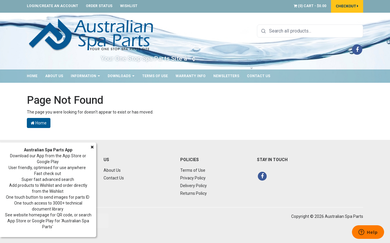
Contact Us (258, 76)
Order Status (99, 6)
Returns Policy (193, 193)
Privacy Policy (193, 178)
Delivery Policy (193, 185)
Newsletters (226, 76)
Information (85, 76)
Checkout (347, 6)
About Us (54, 76)
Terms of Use (155, 76)
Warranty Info (191, 76)
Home (32, 76)
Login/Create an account (52, 6)
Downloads (121, 76)
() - (310, 6)
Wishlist (128, 6)
